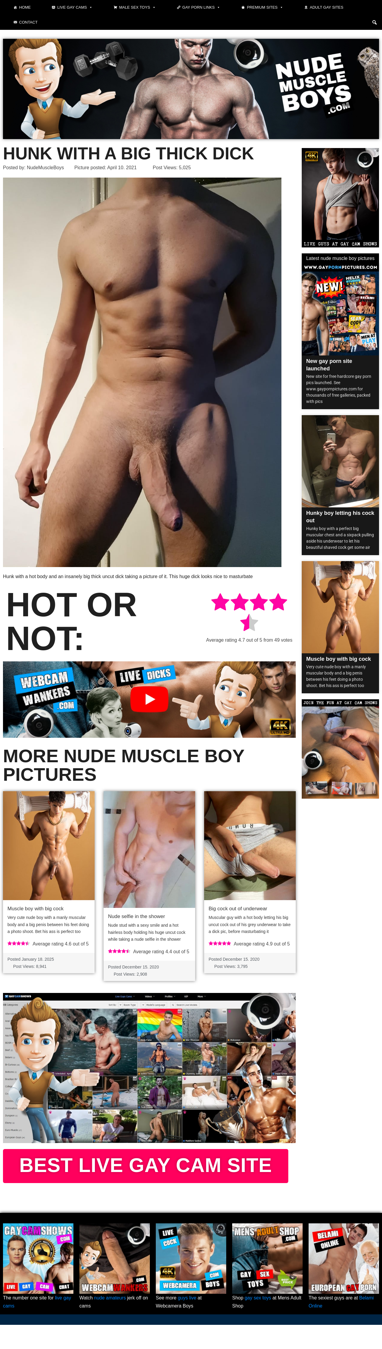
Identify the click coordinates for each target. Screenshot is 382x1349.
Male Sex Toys (137, 7)
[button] (374, 22)
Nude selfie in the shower (136, 916)
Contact (28, 22)
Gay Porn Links (201, 7)
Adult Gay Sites (326, 7)
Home (25, 7)
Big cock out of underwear (238, 908)
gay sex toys (258, 1322)
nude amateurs (110, 1322)
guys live (187, 1322)
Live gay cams (75, 7)
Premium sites (265, 7)
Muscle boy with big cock (35, 908)
